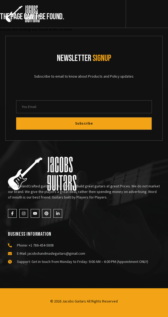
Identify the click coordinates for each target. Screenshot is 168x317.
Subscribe (84, 123)
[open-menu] (158, 14)
